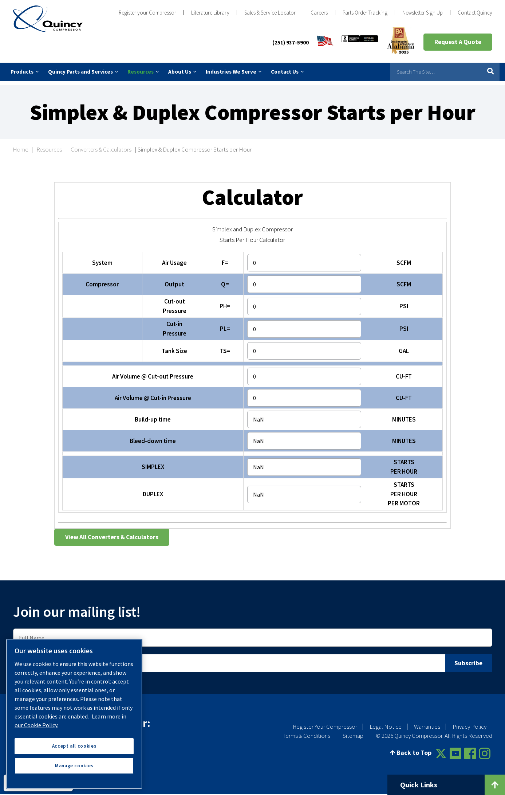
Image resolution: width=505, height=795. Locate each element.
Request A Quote (457, 42)
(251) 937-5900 (290, 42)
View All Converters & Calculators (111, 533)
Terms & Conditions (306, 731)
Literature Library (210, 12)
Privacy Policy (469, 722)
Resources (49, 145)
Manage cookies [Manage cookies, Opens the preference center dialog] (74, 766)
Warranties (427, 722)
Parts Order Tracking (365, 12)
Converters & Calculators (101, 145)
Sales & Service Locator (270, 12)
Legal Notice (386, 722)
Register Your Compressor (325, 722)
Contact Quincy (475, 12)
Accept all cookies (74, 746)
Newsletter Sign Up (422, 12)
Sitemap (353, 731)
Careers (319, 12)
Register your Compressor (147, 12)
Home (20, 145)
